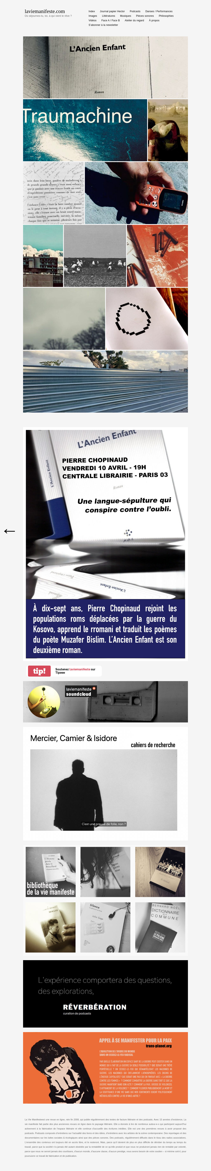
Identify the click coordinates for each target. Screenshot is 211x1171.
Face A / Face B (110, 20)
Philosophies (166, 15)
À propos (154, 20)
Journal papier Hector (112, 11)
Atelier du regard (134, 20)
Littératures (108, 15)
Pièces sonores (145, 15)
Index (92, 11)
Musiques (125, 15)
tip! (39, 671)
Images (93, 15)
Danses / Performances (159, 11)
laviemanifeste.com (45, 11)
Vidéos (92, 20)
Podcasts (135, 11)
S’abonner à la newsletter (103, 25)
